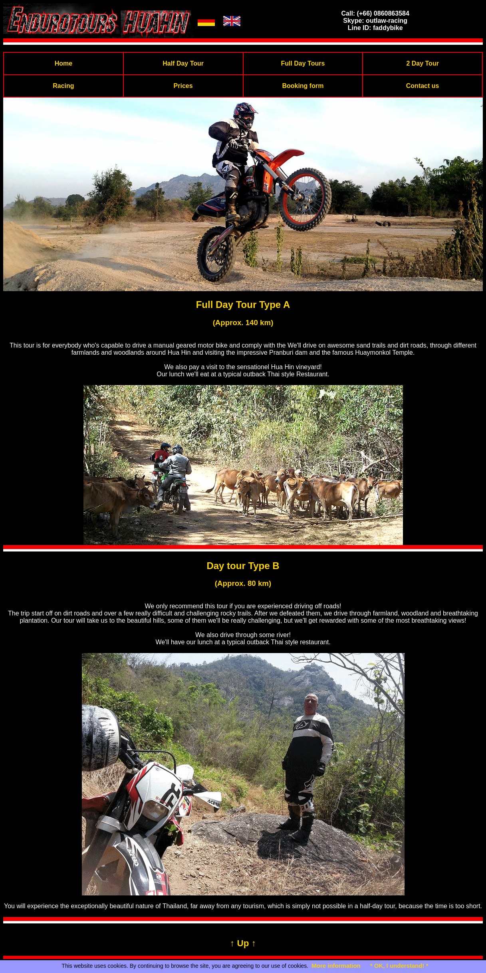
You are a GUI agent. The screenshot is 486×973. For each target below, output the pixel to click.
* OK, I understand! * (399, 965)
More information (336, 965)
